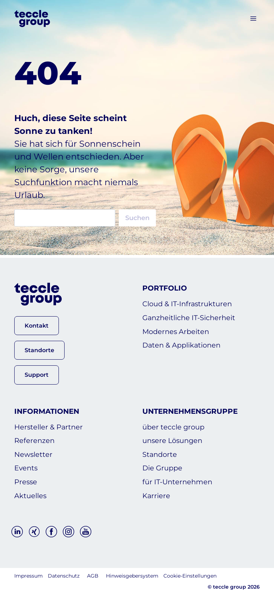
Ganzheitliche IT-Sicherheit (190, 315)
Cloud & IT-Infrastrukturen (188, 301)
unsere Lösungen (173, 438)
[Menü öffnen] (253, 18)
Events (26, 467)
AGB (92, 576)
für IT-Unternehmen (178, 481)
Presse (26, 481)
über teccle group (174, 424)
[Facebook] (51, 531)
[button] (36, 322)
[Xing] (34, 531)
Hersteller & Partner (49, 424)
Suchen (137, 218)
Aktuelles (30, 495)
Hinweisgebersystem (132, 576)
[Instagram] (68, 531)
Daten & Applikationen (183, 344)
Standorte (160, 452)
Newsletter (33, 452)
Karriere (156, 495)
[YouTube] (85, 531)
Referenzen (34, 438)
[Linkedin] (17, 531)
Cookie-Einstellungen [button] (190, 576)
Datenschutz (64, 576)
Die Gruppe (162, 467)
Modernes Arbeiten (177, 329)
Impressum (28, 576)
